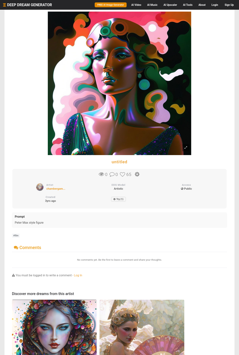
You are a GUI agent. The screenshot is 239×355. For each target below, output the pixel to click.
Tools (188, 4)
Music (152, 4)
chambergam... (55, 188)
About (202, 4)
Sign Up (229, 4)
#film (15, 235)
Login (215, 4)
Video (136, 4)
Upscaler (170, 4)
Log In (78, 275)
